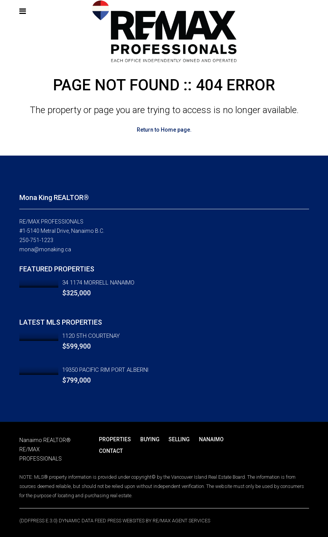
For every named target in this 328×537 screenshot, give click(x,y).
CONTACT (110, 451)
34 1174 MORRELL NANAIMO (98, 282)
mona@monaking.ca (45, 249)
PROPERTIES (115, 439)
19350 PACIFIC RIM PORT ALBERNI (105, 369)
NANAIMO (206, 439)
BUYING (148, 439)
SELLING (176, 439)
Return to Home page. (164, 130)
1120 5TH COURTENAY (91, 335)
